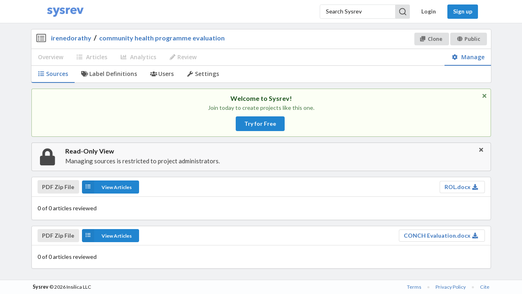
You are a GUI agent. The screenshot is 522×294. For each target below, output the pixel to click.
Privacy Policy (451, 287)
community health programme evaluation (162, 38)
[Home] (65, 11)
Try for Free (260, 123)
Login (428, 11)
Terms (414, 287)
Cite (484, 287)
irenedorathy (71, 38)
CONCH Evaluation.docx (441, 235)
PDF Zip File (58, 187)
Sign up (462, 11)
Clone (431, 38)
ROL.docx (462, 186)
